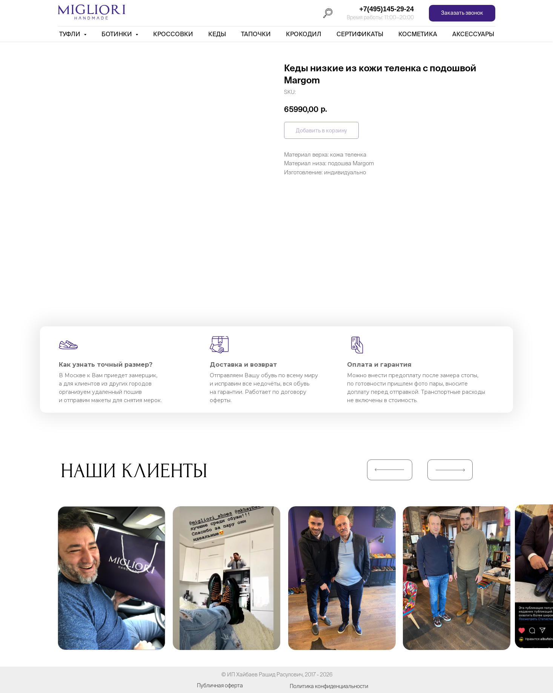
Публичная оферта (220, 685)
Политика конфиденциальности (329, 686)
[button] (462, 13)
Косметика (417, 34)
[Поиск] (327, 13)
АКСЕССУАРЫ (473, 34)
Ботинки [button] (117, 34)
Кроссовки (173, 34)
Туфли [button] (70, 34)
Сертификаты (359, 34)
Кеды (217, 34)
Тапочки (256, 34)
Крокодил (303, 34)
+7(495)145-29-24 (386, 9)
